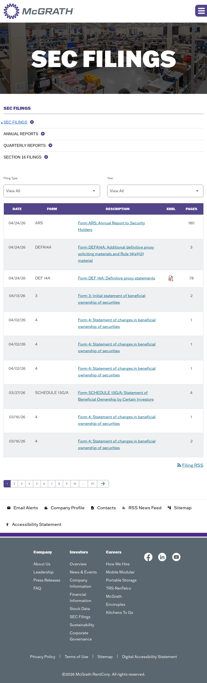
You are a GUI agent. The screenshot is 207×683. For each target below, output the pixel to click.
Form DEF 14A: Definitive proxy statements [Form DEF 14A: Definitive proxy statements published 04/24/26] (116, 278)
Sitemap (179, 507)
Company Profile (64, 507)
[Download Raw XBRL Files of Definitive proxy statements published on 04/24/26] (171, 277)
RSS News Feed (141, 507)
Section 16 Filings (22, 157)
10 (76, 483)
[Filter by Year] (155, 191)
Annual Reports (21, 134)
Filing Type (11, 178)
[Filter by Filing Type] (52, 191)
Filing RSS (189, 465)
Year (110, 178)
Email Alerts (22, 507)
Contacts (103, 507)
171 (94, 483)
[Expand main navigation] (201, 11)
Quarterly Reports (25, 146)
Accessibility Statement (33, 524)
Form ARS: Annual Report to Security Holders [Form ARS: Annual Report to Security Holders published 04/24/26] (111, 226)
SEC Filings (15, 122)
